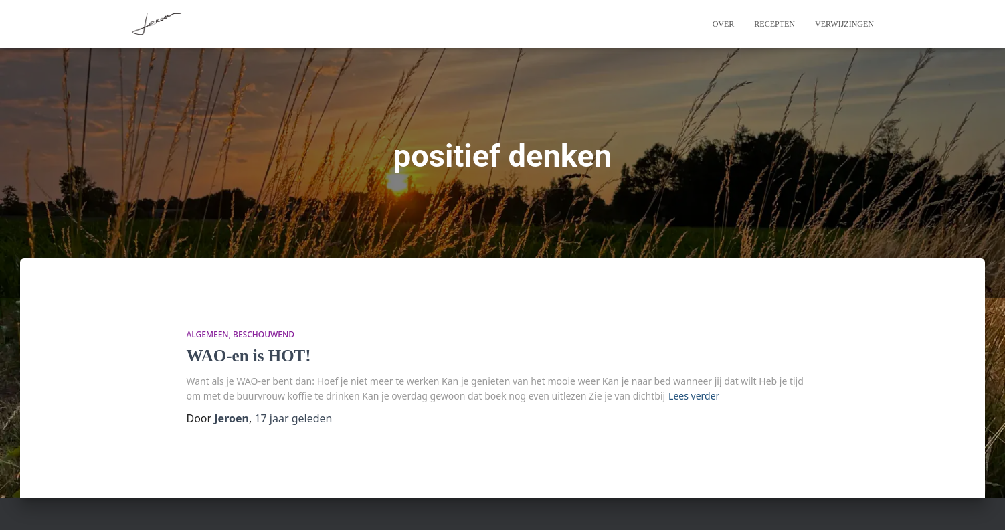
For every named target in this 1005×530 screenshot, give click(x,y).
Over (724, 24)
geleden (293, 418)
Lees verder (693, 395)
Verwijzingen (844, 24)
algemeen (208, 334)
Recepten (774, 24)
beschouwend (263, 334)
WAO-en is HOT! (249, 356)
